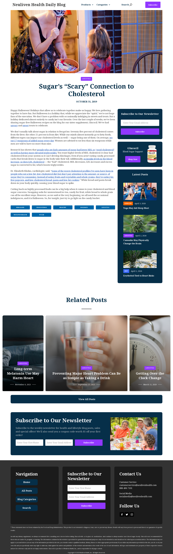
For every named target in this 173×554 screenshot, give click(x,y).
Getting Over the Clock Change (150, 376)
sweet (26, 125)
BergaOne (20, 207)
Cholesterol (41, 207)
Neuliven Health (20, 215)
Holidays (84, 207)
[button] (88, 5)
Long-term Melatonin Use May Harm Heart (23, 373)
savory (14, 125)
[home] (39, 5)
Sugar (41, 215)
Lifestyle (86, 78)
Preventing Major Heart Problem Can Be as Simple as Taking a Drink (86, 376)
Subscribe (152, 5)
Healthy (62, 207)
